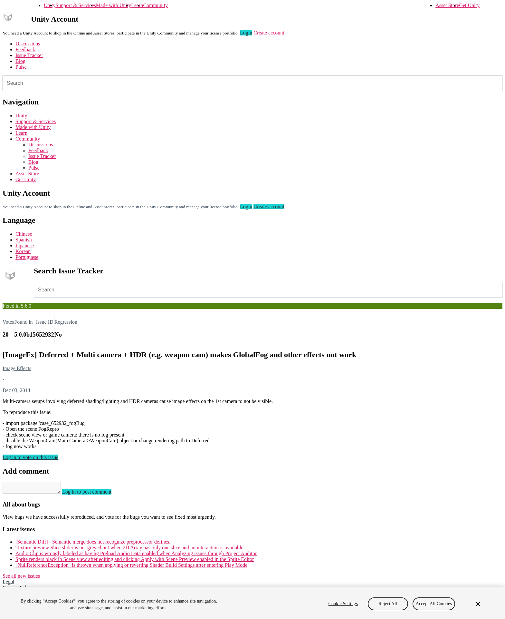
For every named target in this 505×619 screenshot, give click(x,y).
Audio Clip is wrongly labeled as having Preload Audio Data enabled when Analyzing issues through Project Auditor (136, 555)
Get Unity (469, 5)
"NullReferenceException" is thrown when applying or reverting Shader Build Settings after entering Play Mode (131, 567)
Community (155, 5)
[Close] (478, 604)
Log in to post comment (93, 493)
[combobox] (252, 83)
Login (246, 32)
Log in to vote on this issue (30, 457)
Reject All (387, 603)
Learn (137, 5)
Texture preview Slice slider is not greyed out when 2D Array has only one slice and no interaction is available (129, 549)
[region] (252, 603)
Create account (268, 32)
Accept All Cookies (434, 603)
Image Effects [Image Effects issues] (17, 368)
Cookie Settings (343, 603)
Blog (20, 61)
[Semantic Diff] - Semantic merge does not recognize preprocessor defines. (92, 543)
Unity (49, 5)
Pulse (21, 67)
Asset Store (447, 5)
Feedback (25, 49)
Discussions (27, 43)
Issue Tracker (29, 55)
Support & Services (75, 5)
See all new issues (21, 578)
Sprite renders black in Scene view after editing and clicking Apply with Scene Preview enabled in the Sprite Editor (134, 561)
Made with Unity (113, 5)
